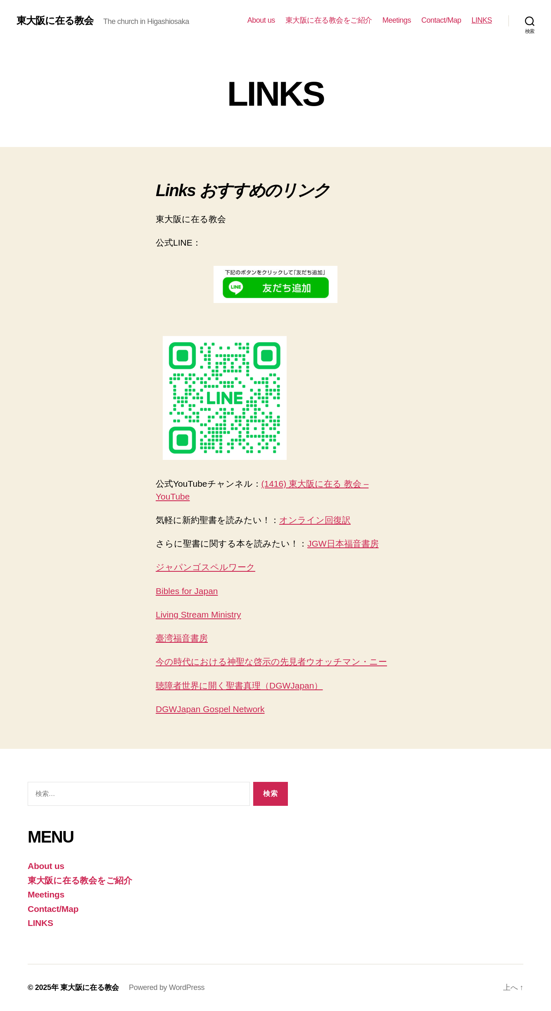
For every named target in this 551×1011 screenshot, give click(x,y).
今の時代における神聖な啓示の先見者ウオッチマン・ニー (271, 661)
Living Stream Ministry (198, 614)
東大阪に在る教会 (55, 21)
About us (261, 20)
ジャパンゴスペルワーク (205, 567)
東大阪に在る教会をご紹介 (328, 20)
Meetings (396, 20)
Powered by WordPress (166, 987)
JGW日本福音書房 (343, 543)
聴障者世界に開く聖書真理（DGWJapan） (239, 685)
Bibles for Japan (187, 591)
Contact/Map (441, 20)
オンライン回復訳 (315, 520)
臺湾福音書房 (182, 638)
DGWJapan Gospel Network (210, 709)
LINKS (481, 20)
